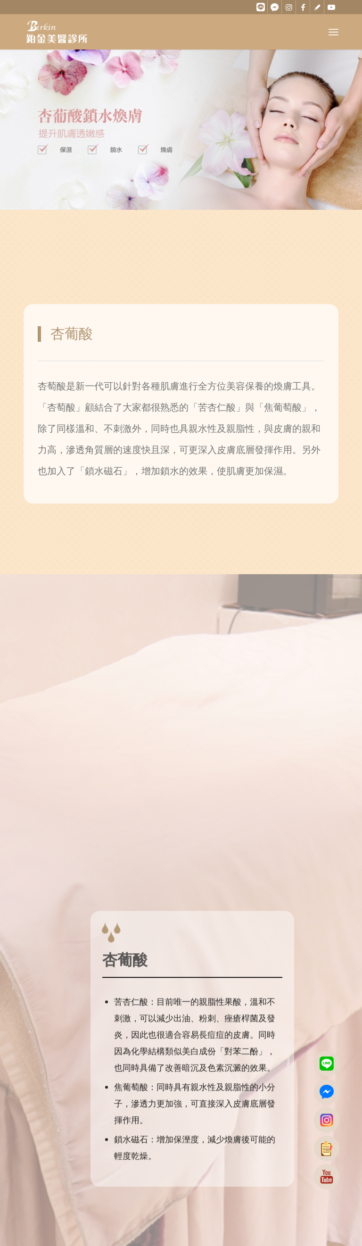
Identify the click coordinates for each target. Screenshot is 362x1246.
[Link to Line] (260, 7)
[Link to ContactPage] (317, 7)
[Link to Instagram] (289, 7)
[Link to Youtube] (331, 7)
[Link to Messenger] (274, 7)
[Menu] (333, 31)
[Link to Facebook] (303, 7)
